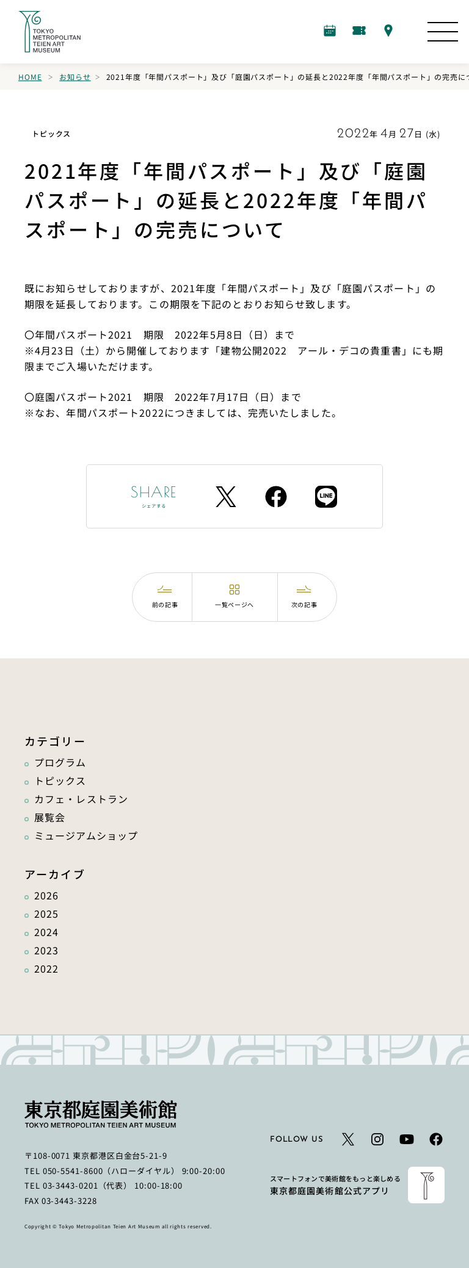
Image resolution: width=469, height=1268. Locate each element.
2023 (46, 950)
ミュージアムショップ (86, 835)
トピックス (60, 780)
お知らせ (74, 76)
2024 (46, 931)
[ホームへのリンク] (49, 31)
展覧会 (49, 817)
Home (30, 76)
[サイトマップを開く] (442, 31)
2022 (46, 968)
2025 (46, 913)
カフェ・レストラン (81, 798)
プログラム (60, 762)
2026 (46, 895)
